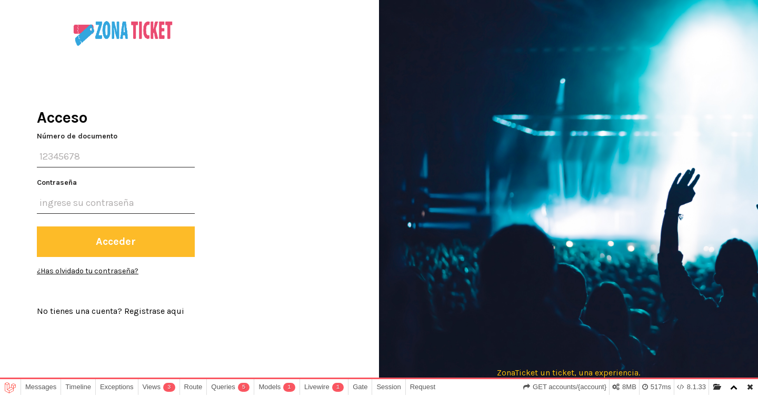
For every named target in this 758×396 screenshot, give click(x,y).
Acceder (116, 241)
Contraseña (57, 182)
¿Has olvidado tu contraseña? (87, 270)
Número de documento (77, 136)
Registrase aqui (154, 311)
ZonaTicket (517, 373)
